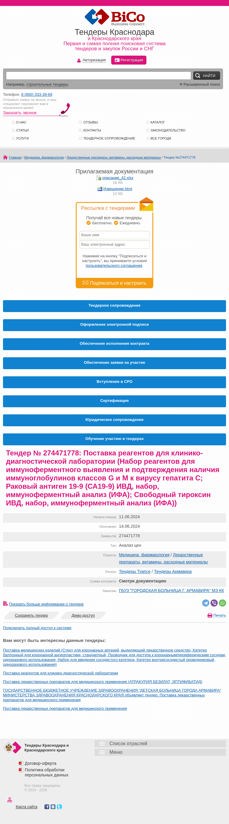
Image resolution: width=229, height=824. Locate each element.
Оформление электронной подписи (114, 324)
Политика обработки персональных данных (46, 772)
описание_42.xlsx (118, 178)
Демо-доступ (83, 615)
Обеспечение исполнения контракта (114, 343)
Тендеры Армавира (172, 571)
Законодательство (168, 130)
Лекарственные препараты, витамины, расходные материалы (113, 157)
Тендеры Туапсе (135, 571)
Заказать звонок (19, 112)
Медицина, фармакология (44, 157)
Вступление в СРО (114, 381)
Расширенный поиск (199, 84)
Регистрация (128, 60)
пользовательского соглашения (114, 265)
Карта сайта (26, 806)
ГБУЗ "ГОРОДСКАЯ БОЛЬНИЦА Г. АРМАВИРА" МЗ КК (171, 590)
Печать (219, 615)
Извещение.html (117, 189)
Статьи (22, 130)
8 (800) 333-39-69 (36, 94)
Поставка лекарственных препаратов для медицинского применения (65, 708)
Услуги (22, 138)
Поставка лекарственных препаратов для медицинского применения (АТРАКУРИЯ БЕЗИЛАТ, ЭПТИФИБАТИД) (102, 681)
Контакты (92, 130)
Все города (161, 138)
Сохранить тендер (31, 615)
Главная (15, 157)
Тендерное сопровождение (109, 138)
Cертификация (114, 400)
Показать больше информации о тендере (46, 604)
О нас (21, 122)
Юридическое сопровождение (115, 419)
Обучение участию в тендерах (114, 438)
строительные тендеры (47, 84)
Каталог (158, 122)
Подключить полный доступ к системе (37, 628)
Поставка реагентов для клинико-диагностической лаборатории (60, 673)
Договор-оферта (40, 763)
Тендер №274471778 (180, 157)
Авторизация (94, 60)
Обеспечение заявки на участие (114, 362)
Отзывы (90, 122)
